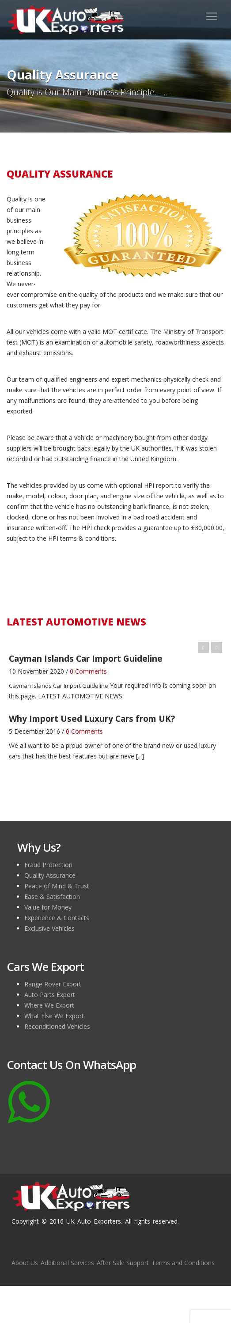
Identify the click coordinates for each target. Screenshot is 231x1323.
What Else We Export (54, 1016)
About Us (24, 1263)
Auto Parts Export (49, 994)
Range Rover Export (52, 984)
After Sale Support (123, 1263)
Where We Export (49, 1005)
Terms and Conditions (183, 1263)
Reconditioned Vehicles (57, 1026)
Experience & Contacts (56, 918)
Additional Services (67, 1263)
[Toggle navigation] (211, 16)
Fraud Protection (48, 865)
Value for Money (48, 907)
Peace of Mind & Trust (56, 886)
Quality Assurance (50, 875)
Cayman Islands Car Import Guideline (58, 686)
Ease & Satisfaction (52, 896)
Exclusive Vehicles (49, 928)
